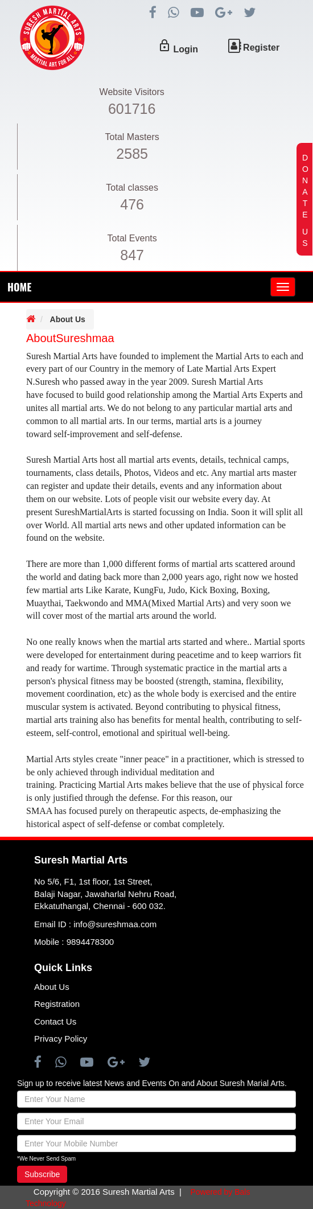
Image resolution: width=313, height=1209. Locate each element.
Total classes (132, 187)
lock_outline (164, 45)
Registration (57, 1004)
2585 (132, 154)
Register (261, 47)
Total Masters (132, 137)
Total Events (132, 238)
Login (185, 49)
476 (132, 204)
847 (132, 255)
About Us (67, 319)
